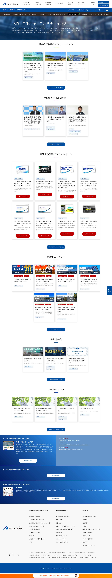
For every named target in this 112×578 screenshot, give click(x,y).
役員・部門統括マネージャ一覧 (91, 534)
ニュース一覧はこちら (74, 14)
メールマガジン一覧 (35, 537)
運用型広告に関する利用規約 (57, 557)
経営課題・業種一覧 (35, 521)
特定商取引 (91, 557)
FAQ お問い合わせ (86, 560)
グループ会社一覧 (88, 537)
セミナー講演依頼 (53, 562)
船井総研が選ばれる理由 (89, 521)
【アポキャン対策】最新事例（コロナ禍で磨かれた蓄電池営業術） (74, 450)
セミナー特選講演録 (35, 534)
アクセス (85, 525)
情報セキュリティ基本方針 (70, 560)
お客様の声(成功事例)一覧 (36, 525)
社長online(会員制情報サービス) (65, 534)
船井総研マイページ (61, 541)
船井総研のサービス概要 (63, 521)
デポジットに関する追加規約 (77, 557)
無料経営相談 (59, 525)
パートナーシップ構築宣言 (68, 562)
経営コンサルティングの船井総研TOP (12, 18)
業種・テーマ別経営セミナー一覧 (65, 531)
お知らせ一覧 (86, 541)
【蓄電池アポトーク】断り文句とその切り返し (69, 445)
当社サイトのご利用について (37, 557)
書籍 (30, 547)
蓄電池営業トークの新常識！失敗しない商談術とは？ (71, 454)
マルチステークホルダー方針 (88, 562)
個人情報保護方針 (34, 560)
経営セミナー (59, 528)
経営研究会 (59, 537)
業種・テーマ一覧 (28, 18)
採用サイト (86, 547)
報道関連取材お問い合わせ (36, 562)
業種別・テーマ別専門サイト (37, 544)
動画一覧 (31, 541)
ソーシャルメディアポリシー (51, 560)
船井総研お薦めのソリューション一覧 (40, 528)
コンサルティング (61, 544)
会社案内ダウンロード (89, 550)
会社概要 (85, 528)
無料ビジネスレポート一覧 (36, 531)
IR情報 (84, 531)
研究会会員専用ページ (62, 547)
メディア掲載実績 (88, 544)
